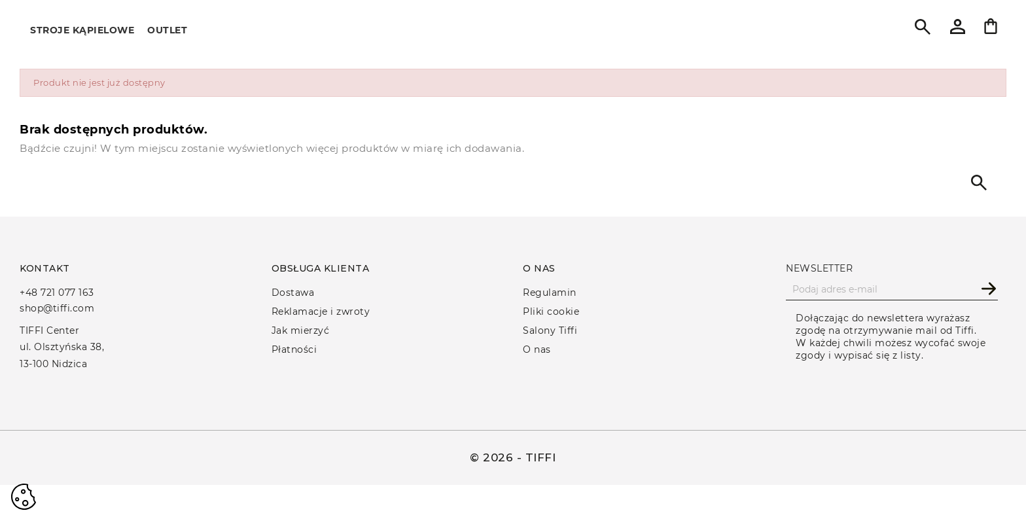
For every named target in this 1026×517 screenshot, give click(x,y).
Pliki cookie (551, 311)
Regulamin (549, 292)
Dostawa (293, 292)
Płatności (294, 349)
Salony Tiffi (550, 330)
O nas (537, 349)
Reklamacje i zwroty (321, 311)
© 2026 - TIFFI (513, 457)
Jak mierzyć (301, 330)
